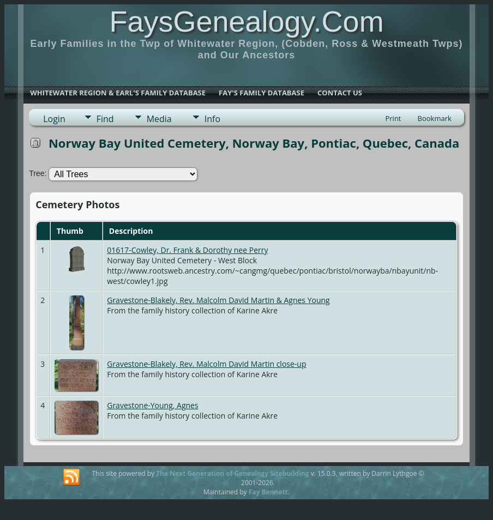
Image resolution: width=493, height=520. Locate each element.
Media (159, 119)
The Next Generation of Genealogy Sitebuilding (232, 473)
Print (393, 118)
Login (54, 119)
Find (105, 119)
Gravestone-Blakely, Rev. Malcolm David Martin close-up (206, 364)
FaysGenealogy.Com (246, 21)
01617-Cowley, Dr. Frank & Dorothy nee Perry (187, 250)
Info (212, 119)
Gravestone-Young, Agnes (152, 405)
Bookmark (435, 118)
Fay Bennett (268, 492)
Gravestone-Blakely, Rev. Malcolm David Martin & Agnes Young (218, 300)
